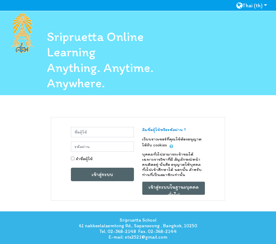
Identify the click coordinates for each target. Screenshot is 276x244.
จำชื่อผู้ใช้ (84, 158)
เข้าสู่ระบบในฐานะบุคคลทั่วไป (174, 189)
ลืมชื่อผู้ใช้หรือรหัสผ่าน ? (164, 129)
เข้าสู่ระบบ (102, 174)
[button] (254, 5)
